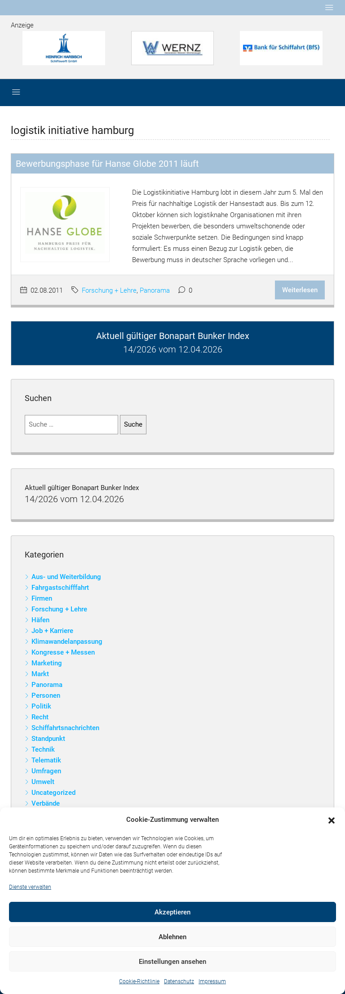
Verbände (45, 803)
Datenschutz (179, 981)
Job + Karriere (52, 631)
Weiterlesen (300, 290)
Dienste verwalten (30, 887)
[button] (331, 820)
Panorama (155, 290)
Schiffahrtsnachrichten (65, 728)
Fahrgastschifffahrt (60, 588)
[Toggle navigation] (329, 7)
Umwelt (42, 782)
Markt (40, 674)
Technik (43, 749)
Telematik (46, 760)
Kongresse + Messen (63, 652)
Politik (41, 706)
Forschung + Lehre (109, 290)
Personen (45, 695)
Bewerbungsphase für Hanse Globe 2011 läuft (107, 163)
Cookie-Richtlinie (139, 981)
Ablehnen (172, 937)
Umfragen (46, 771)
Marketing (46, 663)
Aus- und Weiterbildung (66, 577)
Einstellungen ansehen (172, 962)
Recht (40, 717)
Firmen (41, 598)
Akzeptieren (172, 912)
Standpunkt (48, 739)
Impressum (212, 981)
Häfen (40, 620)
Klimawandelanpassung (66, 641)
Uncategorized (53, 793)
